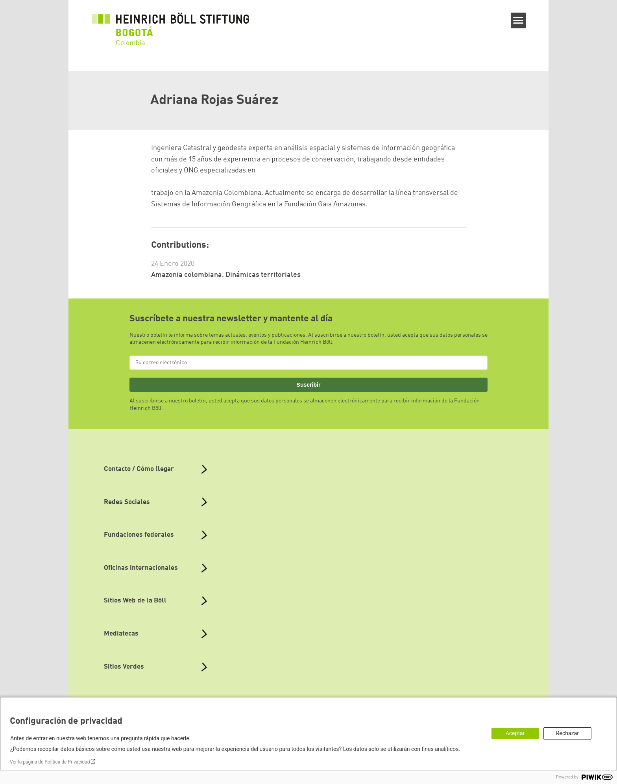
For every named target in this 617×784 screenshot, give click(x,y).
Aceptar (515, 733)
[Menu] (518, 20)
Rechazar (567, 733)
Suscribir (309, 385)
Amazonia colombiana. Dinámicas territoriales (226, 274)
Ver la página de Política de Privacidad (50, 762)
